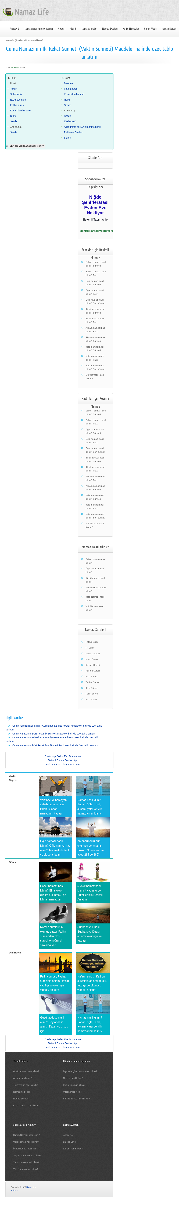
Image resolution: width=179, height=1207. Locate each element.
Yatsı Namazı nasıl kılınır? (26, 1162)
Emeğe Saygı (69, 1142)
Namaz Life (31, 1187)
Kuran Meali (150, 28)
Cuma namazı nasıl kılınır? (26, 1105)
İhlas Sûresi (92, 688)
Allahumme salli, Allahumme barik (82, 126)
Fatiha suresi (17, 105)
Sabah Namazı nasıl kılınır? (26, 1135)
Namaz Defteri (169, 28)
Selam (67, 137)
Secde (13, 121)
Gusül (73, 28)
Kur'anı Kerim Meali (73, 1148)
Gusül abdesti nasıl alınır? (26, 1071)
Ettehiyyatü (70, 121)
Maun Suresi (92, 659)
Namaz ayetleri (20, 1098)
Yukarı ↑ (14, 1190)
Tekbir (13, 88)
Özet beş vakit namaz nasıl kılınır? (29, 40)
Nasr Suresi (92, 676)
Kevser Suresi (93, 665)
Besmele (68, 83)
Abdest (61, 28)
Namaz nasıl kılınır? (73, 1078)
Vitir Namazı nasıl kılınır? (25, 1169)
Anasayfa (14, 28)
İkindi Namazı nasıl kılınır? (26, 1148)
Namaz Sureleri (89, 28)
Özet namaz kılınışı (72, 1091)
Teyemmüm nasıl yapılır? (25, 1085)
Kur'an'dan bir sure (20, 110)
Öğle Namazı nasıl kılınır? (26, 1142)
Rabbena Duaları (73, 132)
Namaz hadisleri (21, 1091)
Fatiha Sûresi (92, 642)
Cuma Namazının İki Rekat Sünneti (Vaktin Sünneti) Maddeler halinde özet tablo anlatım (52, 739)
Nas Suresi (91, 699)
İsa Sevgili (15, 67)
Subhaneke (16, 94)
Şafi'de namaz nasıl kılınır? (76, 1098)
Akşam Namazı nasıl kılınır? (27, 1155)
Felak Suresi (92, 693)
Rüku (13, 116)
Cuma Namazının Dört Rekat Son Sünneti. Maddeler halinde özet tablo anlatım (55, 745)
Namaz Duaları (110, 28)
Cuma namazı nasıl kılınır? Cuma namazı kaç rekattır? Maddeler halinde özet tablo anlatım (54, 727)
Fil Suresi (90, 647)
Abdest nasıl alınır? (22, 1078)
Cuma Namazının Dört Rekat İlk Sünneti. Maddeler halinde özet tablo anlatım (54, 733)
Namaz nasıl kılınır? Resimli (38, 28)
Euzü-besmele (18, 99)
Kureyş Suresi (93, 653)
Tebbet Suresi (93, 682)
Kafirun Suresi (93, 670)
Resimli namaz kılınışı (74, 1085)
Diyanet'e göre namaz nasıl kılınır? (80, 1071)
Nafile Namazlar (131, 28)
